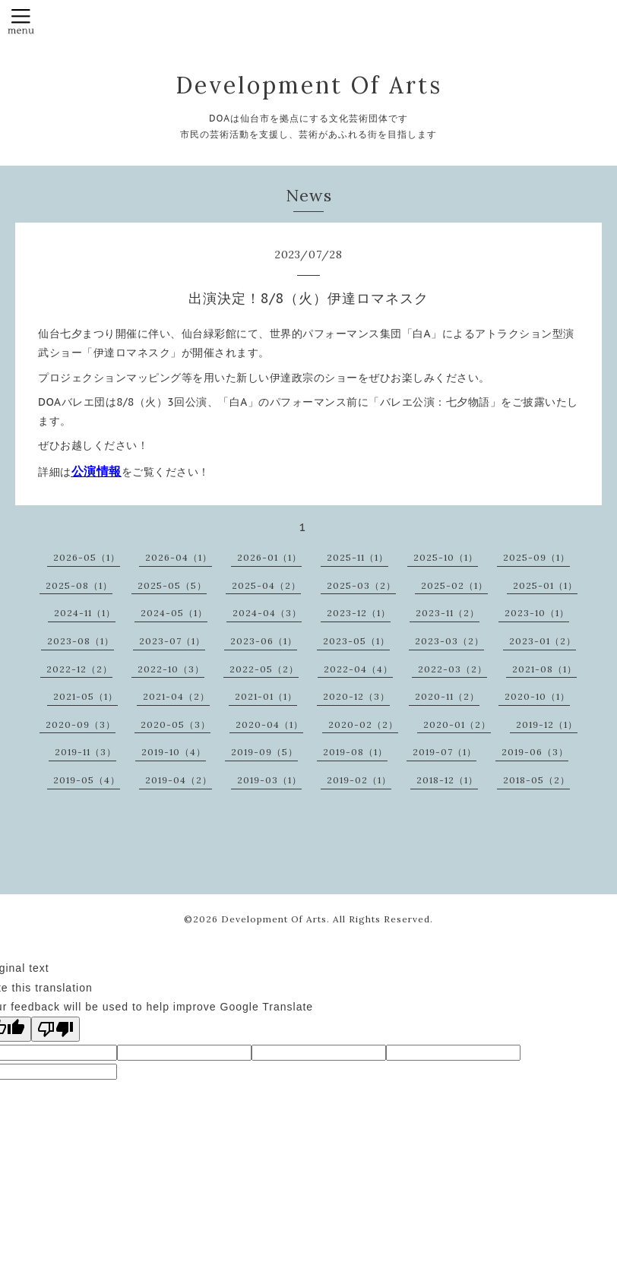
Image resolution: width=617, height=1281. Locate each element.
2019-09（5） (264, 752)
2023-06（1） (263, 641)
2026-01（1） (269, 557)
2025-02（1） (454, 585)
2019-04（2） (178, 780)
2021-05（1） (85, 696)
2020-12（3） (356, 696)
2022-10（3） (171, 669)
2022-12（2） (79, 669)
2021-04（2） (176, 696)
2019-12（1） (546, 724)
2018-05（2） (536, 780)
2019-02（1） (359, 780)
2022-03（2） (452, 669)
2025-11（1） (357, 557)
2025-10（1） (445, 557)
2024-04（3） (267, 612)
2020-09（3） (80, 724)
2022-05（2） (264, 669)
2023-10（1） (537, 612)
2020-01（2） (457, 724)
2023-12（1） (359, 612)
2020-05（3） (175, 724)
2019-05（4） (86, 780)
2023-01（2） (542, 641)
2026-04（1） (178, 557)
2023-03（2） (449, 641)
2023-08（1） (80, 641)
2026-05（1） (86, 557)
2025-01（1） (545, 585)
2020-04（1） (269, 724)
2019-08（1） (355, 752)
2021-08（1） (544, 669)
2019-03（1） (269, 780)
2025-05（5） (172, 585)
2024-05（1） (174, 612)
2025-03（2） (361, 585)
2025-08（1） (79, 585)
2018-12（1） (447, 780)
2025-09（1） (536, 557)
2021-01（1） (266, 696)
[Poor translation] (55, 1029)
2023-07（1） (172, 641)
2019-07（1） (444, 752)
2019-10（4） (173, 752)
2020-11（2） (447, 696)
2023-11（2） (447, 612)
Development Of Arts (309, 85)
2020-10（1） (537, 696)
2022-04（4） (358, 669)
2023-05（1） (356, 641)
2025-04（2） (266, 585)
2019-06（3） (535, 752)
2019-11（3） (85, 752)
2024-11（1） (84, 612)
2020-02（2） (363, 724)
